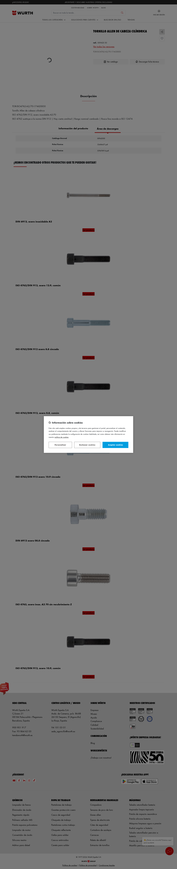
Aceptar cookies (115, 445)
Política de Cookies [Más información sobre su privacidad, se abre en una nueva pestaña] (62, 437)
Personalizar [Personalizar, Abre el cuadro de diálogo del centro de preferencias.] (60, 445)
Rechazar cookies (87, 445)
